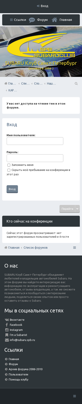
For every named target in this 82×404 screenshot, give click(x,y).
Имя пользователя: (21, 135)
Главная (65, 20)
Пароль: (12, 152)
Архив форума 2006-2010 (25, 369)
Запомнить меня (20, 164)
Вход (12, 124)
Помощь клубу (18, 379)
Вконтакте (17, 319)
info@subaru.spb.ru (22, 339)
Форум (13, 364)
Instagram (16, 329)
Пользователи (18, 374)
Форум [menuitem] (42, 20)
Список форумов (36, 247)
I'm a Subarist (18, 334)
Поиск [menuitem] (76, 83)
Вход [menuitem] (44, 6)
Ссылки (20, 20)
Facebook (16, 324)
